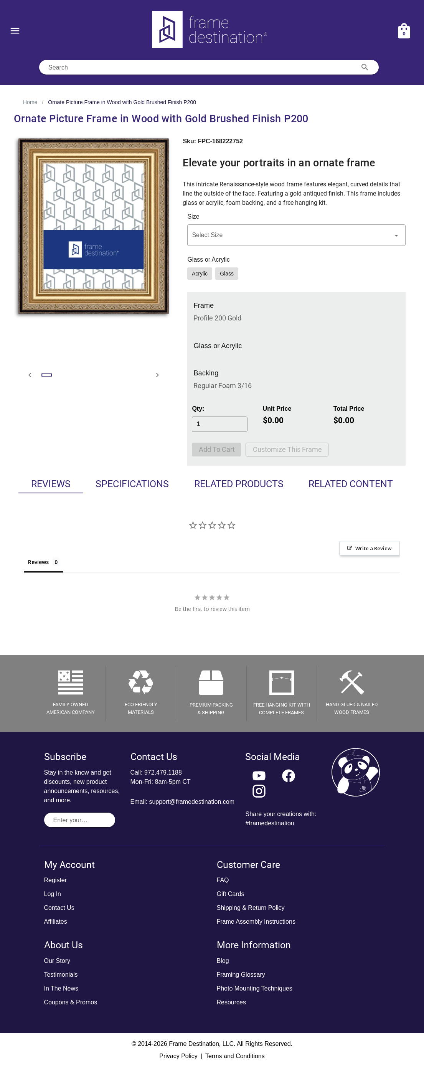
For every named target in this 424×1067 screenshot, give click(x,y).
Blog (223, 960)
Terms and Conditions (235, 1056)
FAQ (223, 880)
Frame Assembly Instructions (256, 921)
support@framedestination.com (191, 801)
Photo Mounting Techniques (254, 988)
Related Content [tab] (351, 484)
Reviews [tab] (51, 484)
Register (55, 880)
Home (30, 102)
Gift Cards (230, 894)
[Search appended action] (365, 67)
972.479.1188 (163, 772)
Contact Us (59, 907)
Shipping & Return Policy (251, 907)
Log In (52, 894)
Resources (231, 1002)
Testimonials (61, 974)
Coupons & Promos (70, 1002)
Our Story (57, 960)
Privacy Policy (178, 1056)
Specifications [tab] (132, 484)
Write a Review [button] (373, 548)
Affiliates (55, 921)
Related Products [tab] (239, 484)
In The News (61, 988)
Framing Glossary (241, 974)
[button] (296, 235)
